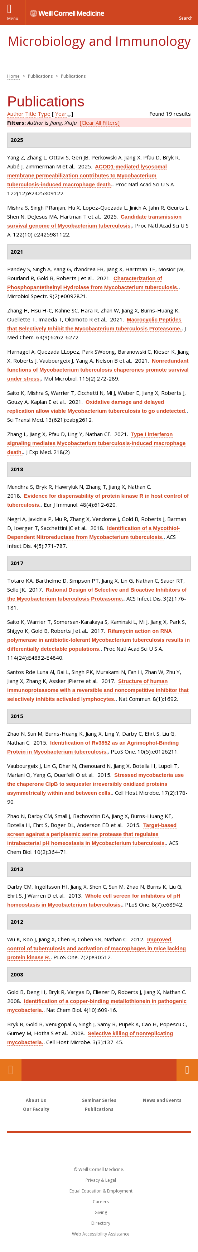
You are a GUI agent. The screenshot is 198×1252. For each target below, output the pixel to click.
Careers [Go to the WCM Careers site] (101, 1202)
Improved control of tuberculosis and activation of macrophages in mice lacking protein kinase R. (96, 948)
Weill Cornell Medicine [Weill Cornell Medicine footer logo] (99, 1143)
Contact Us (187, 1070)
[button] (185, 12)
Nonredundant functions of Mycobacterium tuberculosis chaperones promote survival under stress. (98, 370)
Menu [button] (12, 18)
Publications (99, 1109)
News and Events (162, 1100)
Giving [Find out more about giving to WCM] (101, 1212)
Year (61, 113)
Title (30, 113)
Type (44, 113)
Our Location (10, 1070)
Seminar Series (99, 1100)
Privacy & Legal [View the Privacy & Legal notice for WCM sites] (101, 1180)
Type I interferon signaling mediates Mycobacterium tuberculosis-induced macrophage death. (96, 443)
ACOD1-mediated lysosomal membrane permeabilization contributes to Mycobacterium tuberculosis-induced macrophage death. (87, 175)
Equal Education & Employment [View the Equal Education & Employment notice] (100, 1191)
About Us (36, 1100)
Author (15, 113)
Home (13, 76)
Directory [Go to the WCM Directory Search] (100, 1223)
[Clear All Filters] (100, 122)
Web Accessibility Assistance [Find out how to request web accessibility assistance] (101, 1234)
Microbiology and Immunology (99, 41)
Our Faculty (36, 1109)
